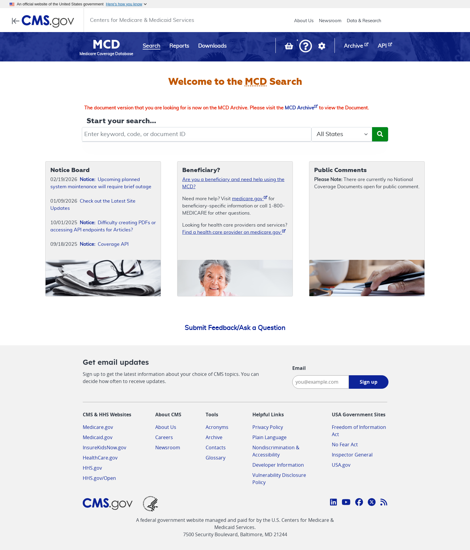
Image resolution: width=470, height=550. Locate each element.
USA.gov (341, 465)
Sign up (368, 382)
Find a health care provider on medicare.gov (234, 232)
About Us (304, 21)
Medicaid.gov (97, 437)
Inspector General (352, 454)
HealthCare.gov (100, 457)
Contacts (216, 447)
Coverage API (104, 244)
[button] (305, 46)
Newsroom (330, 21)
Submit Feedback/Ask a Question (235, 328)
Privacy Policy (267, 427)
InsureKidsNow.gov (104, 447)
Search (151, 46)
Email (299, 368)
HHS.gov (92, 468)
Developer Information (278, 465)
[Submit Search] (380, 134)
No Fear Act (345, 444)
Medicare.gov (98, 427)
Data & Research (364, 21)
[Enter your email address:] (320, 382)
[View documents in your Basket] (289, 47)
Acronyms (217, 427)
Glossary (215, 457)
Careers (164, 437)
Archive (214, 437)
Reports (179, 46)
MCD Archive (301, 108)
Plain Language (269, 437)
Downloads (212, 46)
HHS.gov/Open (99, 478)
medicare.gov (249, 198)
